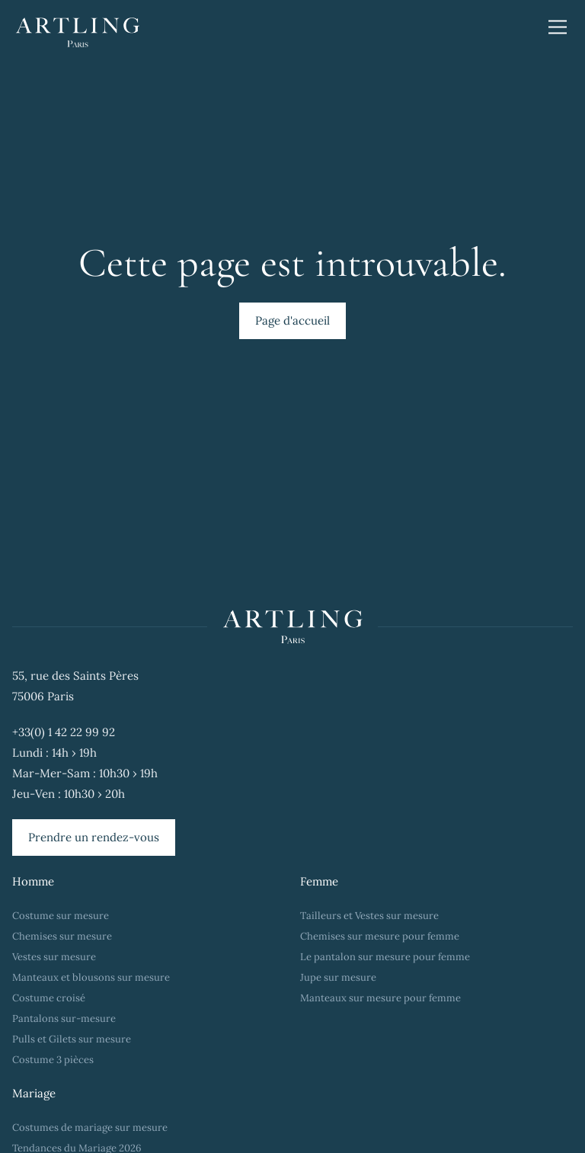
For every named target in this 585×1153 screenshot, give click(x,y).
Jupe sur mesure (338, 977)
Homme (33, 881)
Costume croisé (48, 997)
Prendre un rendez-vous (93, 837)
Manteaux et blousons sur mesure (91, 977)
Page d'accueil (292, 320)
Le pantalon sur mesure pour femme (385, 956)
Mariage (34, 1093)
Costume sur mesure (60, 915)
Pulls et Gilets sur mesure (71, 1039)
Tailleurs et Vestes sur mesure (369, 915)
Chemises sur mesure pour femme (379, 936)
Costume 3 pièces (53, 1059)
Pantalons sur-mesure (64, 1018)
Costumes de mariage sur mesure (91, 1127)
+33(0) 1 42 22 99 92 (63, 732)
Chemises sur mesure (62, 936)
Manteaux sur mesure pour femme (380, 997)
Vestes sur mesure (54, 956)
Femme (319, 881)
